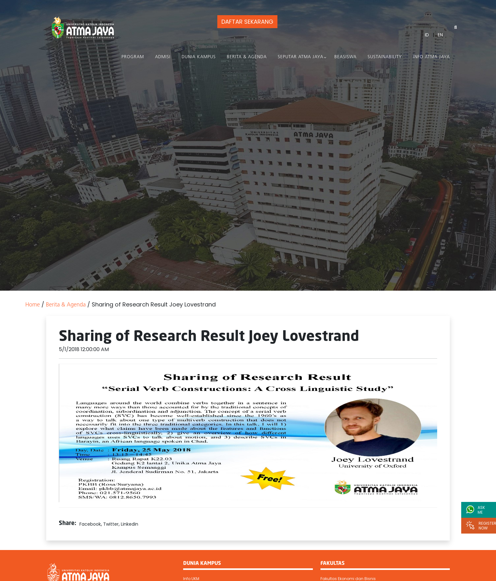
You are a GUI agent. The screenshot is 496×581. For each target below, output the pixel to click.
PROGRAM (132, 57)
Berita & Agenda (247, 57)
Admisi (162, 57)
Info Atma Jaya (431, 57)
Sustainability (385, 57)
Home (32, 305)
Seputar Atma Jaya (300, 57)
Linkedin (129, 524)
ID (427, 35)
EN (440, 35)
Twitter (111, 524)
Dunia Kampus (199, 57)
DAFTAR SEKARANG (247, 22)
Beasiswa (345, 57)
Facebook (90, 524)
